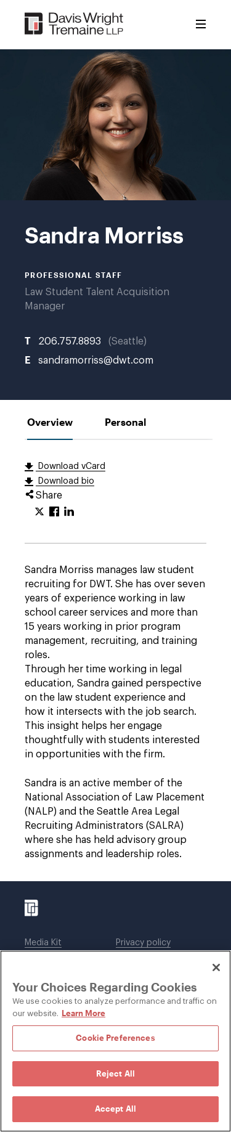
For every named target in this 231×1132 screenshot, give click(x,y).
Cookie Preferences (115, 1038)
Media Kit (43, 943)
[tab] (50, 422)
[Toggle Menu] (200, 24)
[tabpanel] (115, 660)
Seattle (127, 341)
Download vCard (70, 466)
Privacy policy (143, 943)
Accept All (115, 1109)
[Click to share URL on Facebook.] (54, 512)
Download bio (65, 481)
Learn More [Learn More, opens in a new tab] (83, 1013)
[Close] (216, 967)
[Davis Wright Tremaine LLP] (74, 24)
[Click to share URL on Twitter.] (39, 512)
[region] (115, 1041)
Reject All (115, 1073)
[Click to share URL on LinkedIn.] (69, 512)
